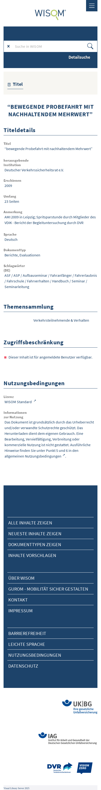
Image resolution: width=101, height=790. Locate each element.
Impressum (20, 610)
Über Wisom (21, 578)
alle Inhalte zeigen (30, 523)
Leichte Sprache (26, 644)
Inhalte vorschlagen (32, 555)
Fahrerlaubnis (86, 275)
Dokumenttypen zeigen (34, 544)
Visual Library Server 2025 (16, 788)
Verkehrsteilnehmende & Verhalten (61, 320)
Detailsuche (79, 57)
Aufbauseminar (35, 275)
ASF (8, 275)
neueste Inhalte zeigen (34, 533)
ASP (17, 275)
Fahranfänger (61, 275)
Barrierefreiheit (27, 633)
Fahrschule (15, 281)
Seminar (78, 281)
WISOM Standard (18, 401)
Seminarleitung (17, 286)
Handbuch (60, 281)
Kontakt (18, 600)
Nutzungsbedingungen (34, 655)
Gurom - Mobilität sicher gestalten (48, 589)
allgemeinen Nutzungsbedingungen (33, 456)
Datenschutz (23, 666)
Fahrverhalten (38, 281)
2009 (8, 185)
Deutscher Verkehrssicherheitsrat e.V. (34, 170)
